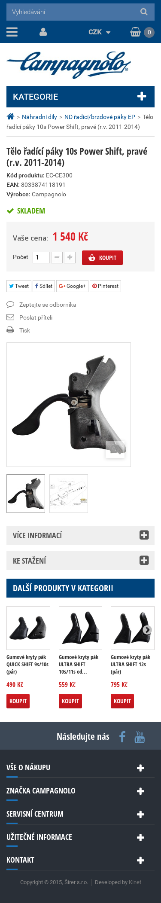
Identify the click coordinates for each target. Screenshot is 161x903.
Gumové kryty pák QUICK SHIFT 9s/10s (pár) (27, 664)
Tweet (19, 286)
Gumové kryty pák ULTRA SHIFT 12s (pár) (130, 664)
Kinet (135, 882)
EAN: (13, 184)
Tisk (24, 330)
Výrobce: (18, 194)
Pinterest (105, 286)
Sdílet (43, 286)
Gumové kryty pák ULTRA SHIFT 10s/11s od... (78, 664)
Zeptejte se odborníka (47, 304)
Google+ (72, 286)
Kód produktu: (25, 175)
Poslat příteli (35, 317)
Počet (20, 256)
